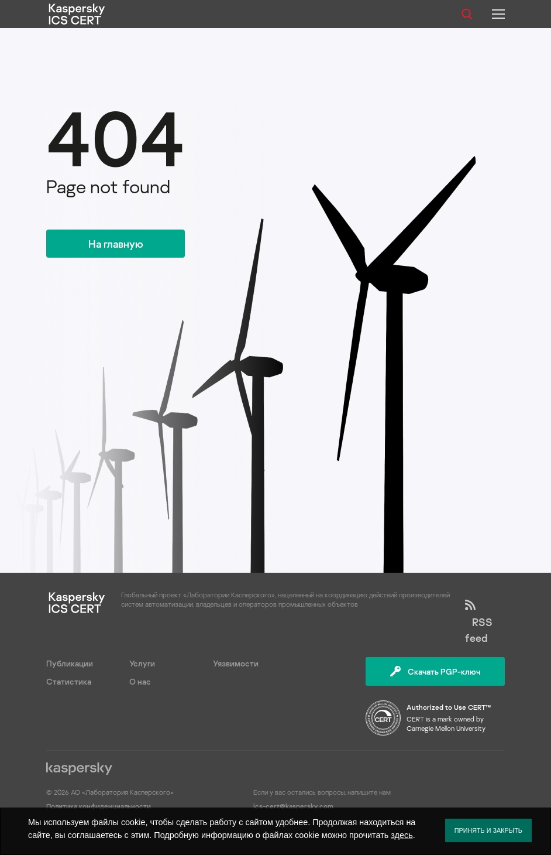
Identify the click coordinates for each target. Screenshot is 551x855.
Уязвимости (236, 663)
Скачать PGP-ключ (435, 671)
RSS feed (479, 622)
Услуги (142, 663)
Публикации (69, 663)
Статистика (68, 681)
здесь (401, 835)
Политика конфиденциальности (98, 806)
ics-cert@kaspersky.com (293, 806)
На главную (115, 243)
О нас (140, 681)
